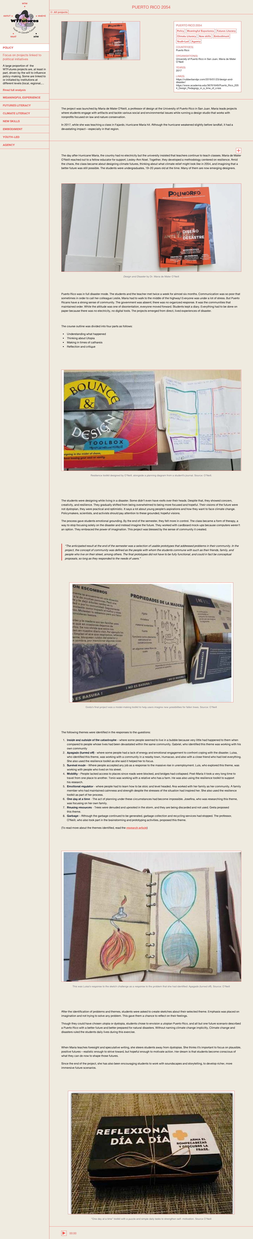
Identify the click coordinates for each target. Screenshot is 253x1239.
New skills (205, 36)
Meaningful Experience (200, 30)
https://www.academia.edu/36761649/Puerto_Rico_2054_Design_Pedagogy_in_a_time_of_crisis (207, 87)
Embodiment (221, 36)
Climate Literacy (186, 36)
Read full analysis (14, 89)
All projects (59, 12)
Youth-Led (183, 41)
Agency (196, 41)
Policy (180, 30)
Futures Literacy (226, 30)
